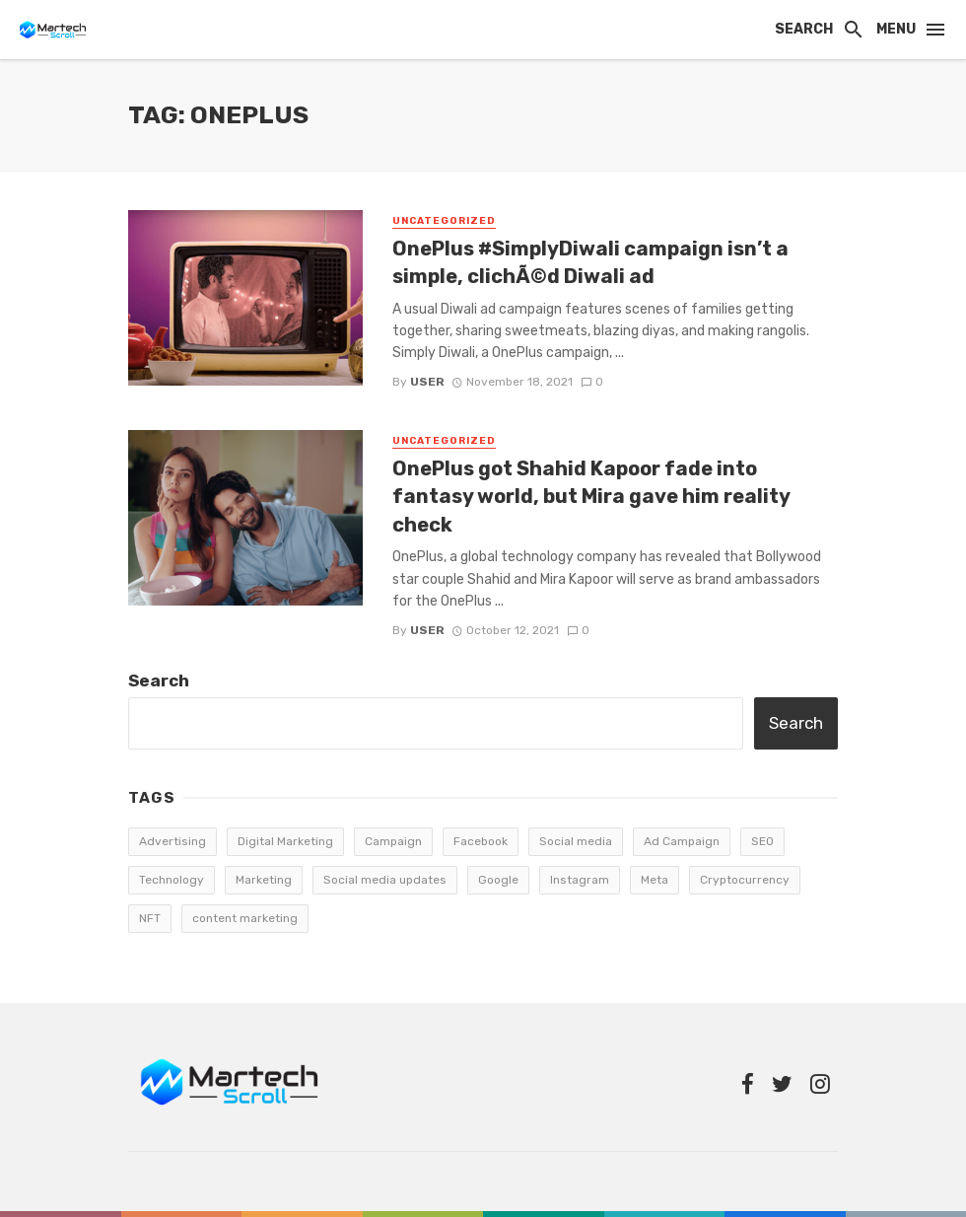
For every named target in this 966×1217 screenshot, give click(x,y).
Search (158, 680)
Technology (171, 880)
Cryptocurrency (745, 880)
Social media (575, 841)
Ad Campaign (682, 841)
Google (498, 880)
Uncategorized (444, 221)
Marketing (264, 880)
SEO (762, 841)
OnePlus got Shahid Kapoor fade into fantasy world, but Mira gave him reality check (591, 496)
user (427, 382)
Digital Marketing (285, 841)
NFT (150, 918)
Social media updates (385, 880)
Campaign (393, 841)
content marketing (245, 918)
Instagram (579, 880)
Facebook (480, 841)
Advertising (172, 841)
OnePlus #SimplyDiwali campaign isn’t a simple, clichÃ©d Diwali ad (590, 262)
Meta (654, 880)
